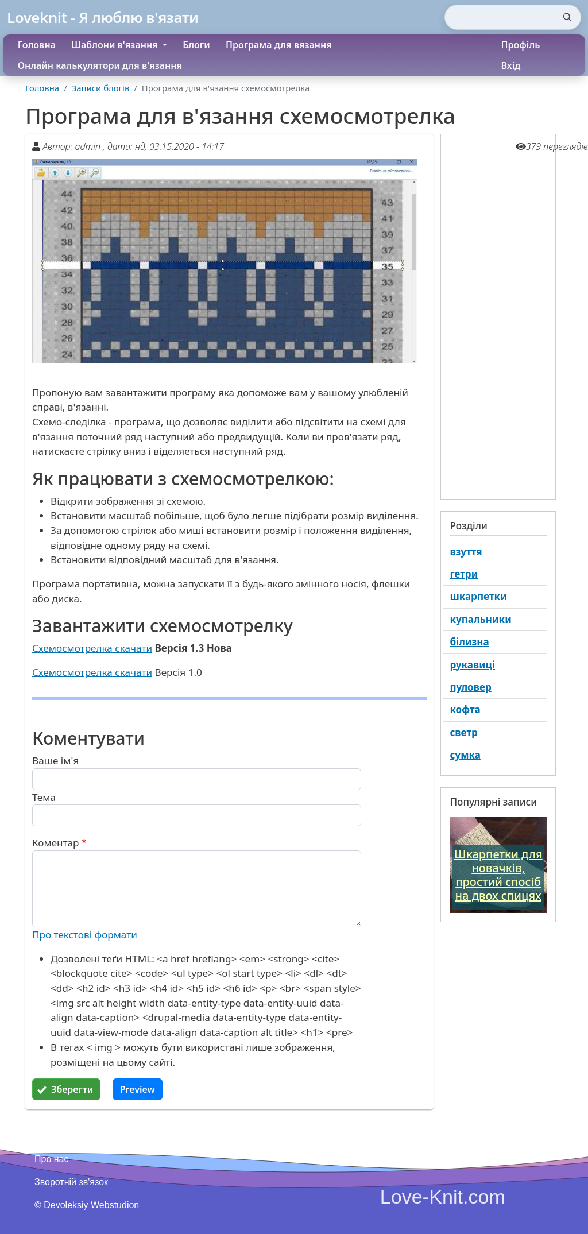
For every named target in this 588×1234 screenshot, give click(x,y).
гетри (464, 574)
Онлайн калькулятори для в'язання (100, 65)
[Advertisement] (498, 315)
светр (464, 732)
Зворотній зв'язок (71, 1182)
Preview (137, 1089)
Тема (44, 797)
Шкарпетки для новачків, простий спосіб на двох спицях (498, 874)
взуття (466, 551)
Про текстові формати (84, 934)
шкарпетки (478, 596)
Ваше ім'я (55, 760)
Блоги (196, 44)
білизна (469, 641)
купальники (480, 619)
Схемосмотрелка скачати (92, 648)
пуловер (470, 687)
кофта (465, 709)
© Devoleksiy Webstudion (86, 1205)
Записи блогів (101, 88)
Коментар (55, 842)
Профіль (520, 44)
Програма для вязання (279, 44)
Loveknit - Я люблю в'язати (102, 16)
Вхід (511, 65)
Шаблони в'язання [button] (115, 44)
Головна (37, 44)
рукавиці (472, 664)
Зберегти (72, 1089)
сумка (465, 754)
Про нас (51, 1159)
